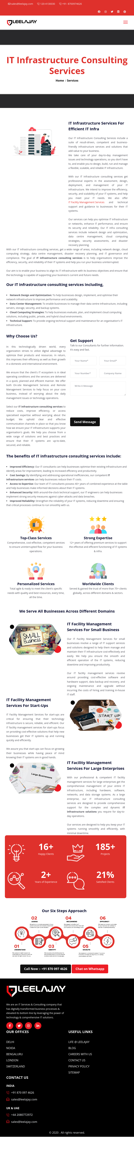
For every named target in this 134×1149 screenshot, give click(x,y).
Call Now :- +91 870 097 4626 (45, 969)
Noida (10, 1048)
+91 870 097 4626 (22, 1092)
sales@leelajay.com (20, 3)
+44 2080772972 (22, 1115)
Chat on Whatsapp (90, 969)
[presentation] (96, 406)
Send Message (85, 422)
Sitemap (74, 1072)
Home (60, 80)
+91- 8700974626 (70, 3)
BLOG (72, 1048)
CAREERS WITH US (80, 1054)
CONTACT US (76, 1060)
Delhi (10, 1042)
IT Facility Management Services (86, 202)
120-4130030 (46, 3)
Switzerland (15, 1066)
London (12, 1060)
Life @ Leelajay (79, 1042)
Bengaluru (14, 1054)
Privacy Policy (79, 1066)
